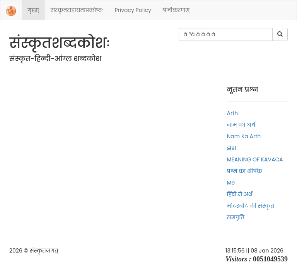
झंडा (231, 148)
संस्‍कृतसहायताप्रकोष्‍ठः (77, 10)
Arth (232, 113)
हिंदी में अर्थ (240, 194)
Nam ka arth (244, 136)
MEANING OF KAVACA (255, 159)
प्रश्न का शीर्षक (244, 171)
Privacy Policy (132, 10)
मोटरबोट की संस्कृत (251, 206)
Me (231, 182)
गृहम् (33, 10)
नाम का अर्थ (241, 125)
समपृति (235, 217)
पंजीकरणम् (176, 10)
